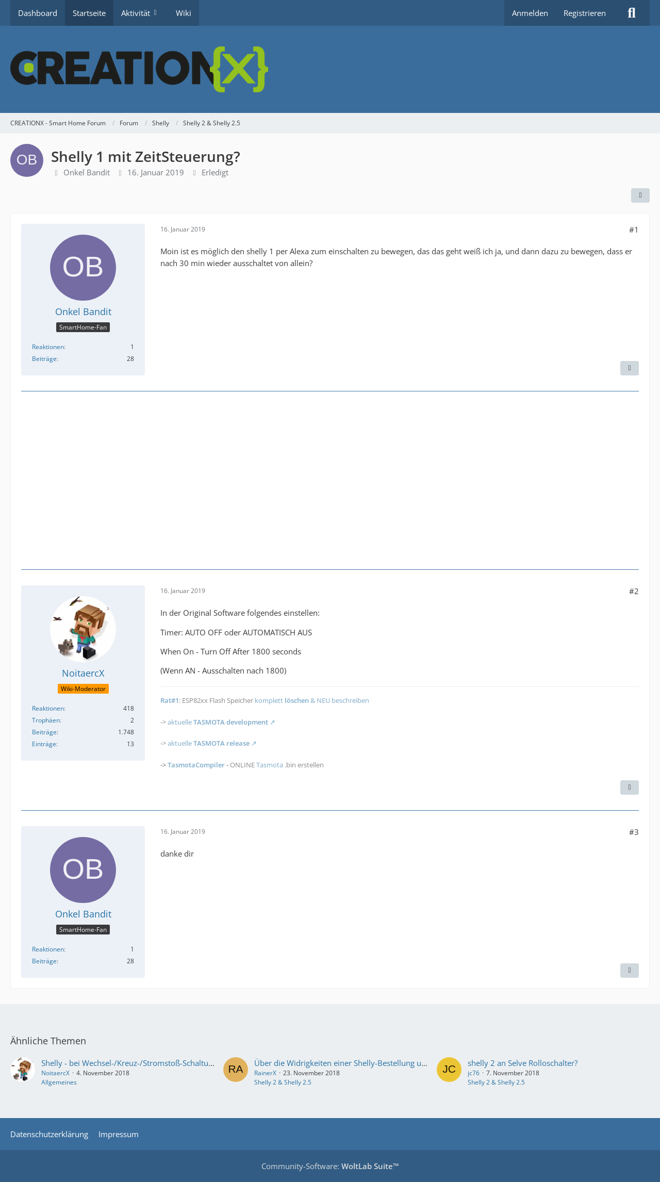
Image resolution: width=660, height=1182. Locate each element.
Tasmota (269, 765)
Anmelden (530, 13)
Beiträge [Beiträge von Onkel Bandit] (44, 358)
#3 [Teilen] (634, 832)
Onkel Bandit (86, 172)
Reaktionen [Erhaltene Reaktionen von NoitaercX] (48, 708)
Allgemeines (59, 1082)
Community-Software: (330, 1166)
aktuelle (218, 722)
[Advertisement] (330, 479)
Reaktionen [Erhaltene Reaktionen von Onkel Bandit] (48, 346)
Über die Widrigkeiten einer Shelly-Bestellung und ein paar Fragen (371, 1063)
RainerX (265, 1073)
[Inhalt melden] (629, 368)
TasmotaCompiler (196, 765)
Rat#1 (169, 700)
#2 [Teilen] (634, 591)
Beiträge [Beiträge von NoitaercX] (44, 732)
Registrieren (585, 13)
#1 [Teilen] (634, 229)
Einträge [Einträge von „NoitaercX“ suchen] (44, 744)
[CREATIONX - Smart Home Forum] (330, 69)
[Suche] (632, 13)
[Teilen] (640, 195)
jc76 (474, 1073)
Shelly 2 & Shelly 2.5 (282, 1082)
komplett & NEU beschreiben (312, 700)
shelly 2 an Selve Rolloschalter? (523, 1063)
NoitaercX (55, 1073)
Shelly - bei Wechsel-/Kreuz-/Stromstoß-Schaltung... (132, 1063)
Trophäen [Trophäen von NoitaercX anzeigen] (46, 720)
